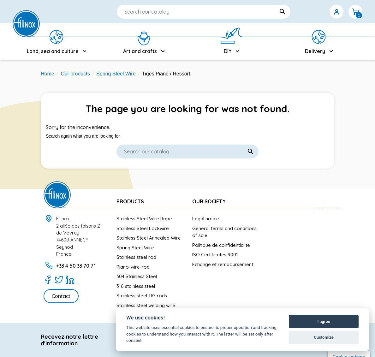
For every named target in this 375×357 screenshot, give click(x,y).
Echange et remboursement (222, 264)
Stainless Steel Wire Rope (144, 219)
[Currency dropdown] (317, 12)
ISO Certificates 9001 (215, 255)
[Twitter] (59, 279)
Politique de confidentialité (221, 245)
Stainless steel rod (136, 257)
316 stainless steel (135, 286)
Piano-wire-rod (133, 267)
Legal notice (205, 219)
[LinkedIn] (70, 279)
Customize (324, 337)
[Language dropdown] (299, 12)
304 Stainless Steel (136, 276)
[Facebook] (48, 279)
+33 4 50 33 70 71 (76, 266)
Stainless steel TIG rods (141, 296)
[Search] (184, 12)
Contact (61, 296)
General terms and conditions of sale (224, 232)
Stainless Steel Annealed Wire (148, 238)
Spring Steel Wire (135, 248)
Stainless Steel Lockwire (142, 228)
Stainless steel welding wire (145, 305)
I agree (323, 321)
